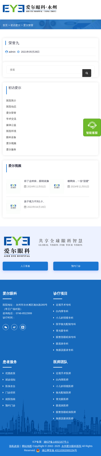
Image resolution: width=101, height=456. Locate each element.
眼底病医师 (60, 405)
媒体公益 (11, 125)
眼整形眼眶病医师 (64, 412)
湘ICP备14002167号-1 (56, 441)
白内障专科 (60, 311)
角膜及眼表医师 (63, 418)
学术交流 (11, 118)
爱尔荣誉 (28, 25)
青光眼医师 (60, 399)
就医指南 (9, 399)
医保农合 (9, 386)
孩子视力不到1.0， (34, 201)
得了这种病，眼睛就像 (36, 181)
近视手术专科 (62, 304)
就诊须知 (9, 379)
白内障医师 (60, 379)
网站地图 (27, 446)
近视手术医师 (62, 373)
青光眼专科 (60, 330)
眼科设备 (11, 137)
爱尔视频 (11, 143)
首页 (5, 25)
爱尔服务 (11, 149)
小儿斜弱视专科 (63, 317)
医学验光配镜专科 (64, 324)
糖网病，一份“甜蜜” (78, 181)
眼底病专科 (60, 343)
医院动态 (11, 106)
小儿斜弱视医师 (63, 386)
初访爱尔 (15, 25)
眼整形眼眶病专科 (64, 337)
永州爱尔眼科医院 (71, 446)
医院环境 (11, 131)
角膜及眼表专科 (63, 350)
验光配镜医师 (62, 392)
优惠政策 (9, 373)
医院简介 (11, 100)
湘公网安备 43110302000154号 (59, 450)
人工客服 (25, 266)
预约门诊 (75, 266)
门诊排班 (9, 392)
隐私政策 (14, 446)
